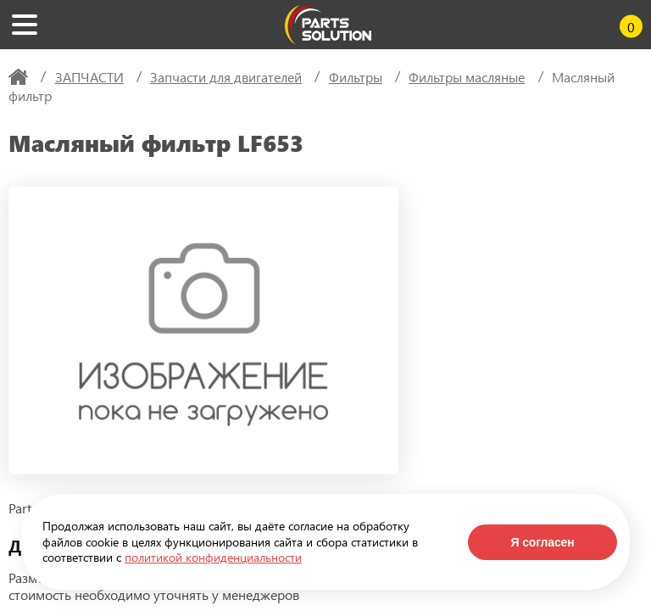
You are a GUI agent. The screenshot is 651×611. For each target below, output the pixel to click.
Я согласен (542, 542)
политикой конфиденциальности (213, 557)
